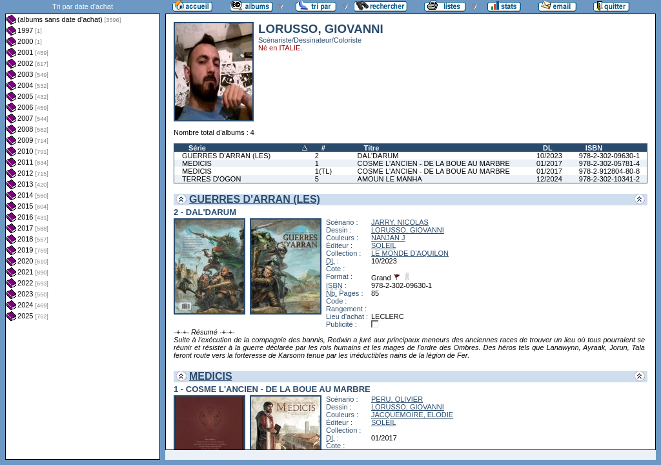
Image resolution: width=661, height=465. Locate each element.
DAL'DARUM (378, 156)
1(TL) (323, 171)
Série (197, 148)
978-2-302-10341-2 (609, 179)
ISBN (593, 148)
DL (548, 148)
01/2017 (549, 163)
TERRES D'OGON (211, 179)
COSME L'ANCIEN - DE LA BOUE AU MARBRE (434, 163)
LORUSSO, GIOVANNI (407, 230)
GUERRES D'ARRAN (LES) (226, 156)
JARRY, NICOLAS (400, 222)
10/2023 (549, 156)
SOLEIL (383, 245)
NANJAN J (388, 238)
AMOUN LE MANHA (390, 179)
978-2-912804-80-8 (609, 171)
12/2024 (549, 179)
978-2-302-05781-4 (609, 163)
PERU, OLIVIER (397, 399)
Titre (372, 148)
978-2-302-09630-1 (609, 156)
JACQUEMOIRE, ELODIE (412, 414)
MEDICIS (197, 163)
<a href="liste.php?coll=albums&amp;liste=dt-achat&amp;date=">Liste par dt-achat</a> (82, 230)
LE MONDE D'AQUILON (410, 253)
